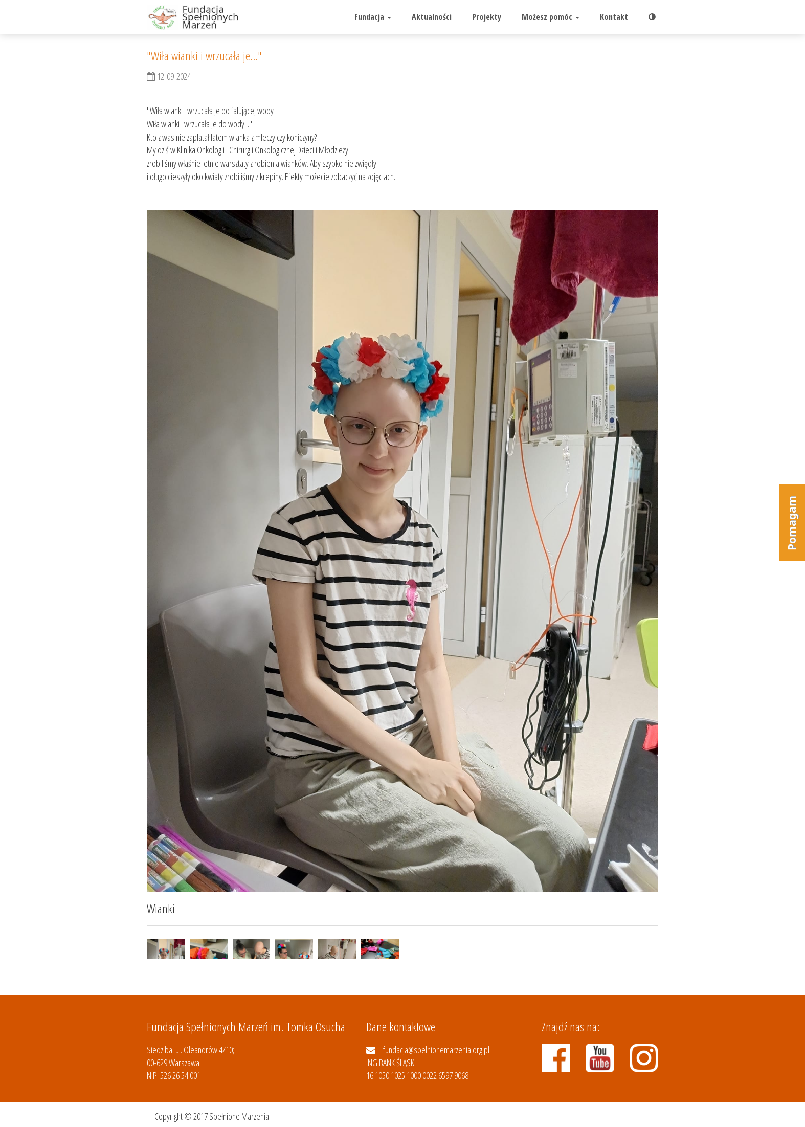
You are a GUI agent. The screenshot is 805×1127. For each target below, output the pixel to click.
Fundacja (372, 17)
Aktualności (432, 17)
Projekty (486, 17)
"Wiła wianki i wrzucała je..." (204, 55)
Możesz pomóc (550, 17)
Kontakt (614, 17)
